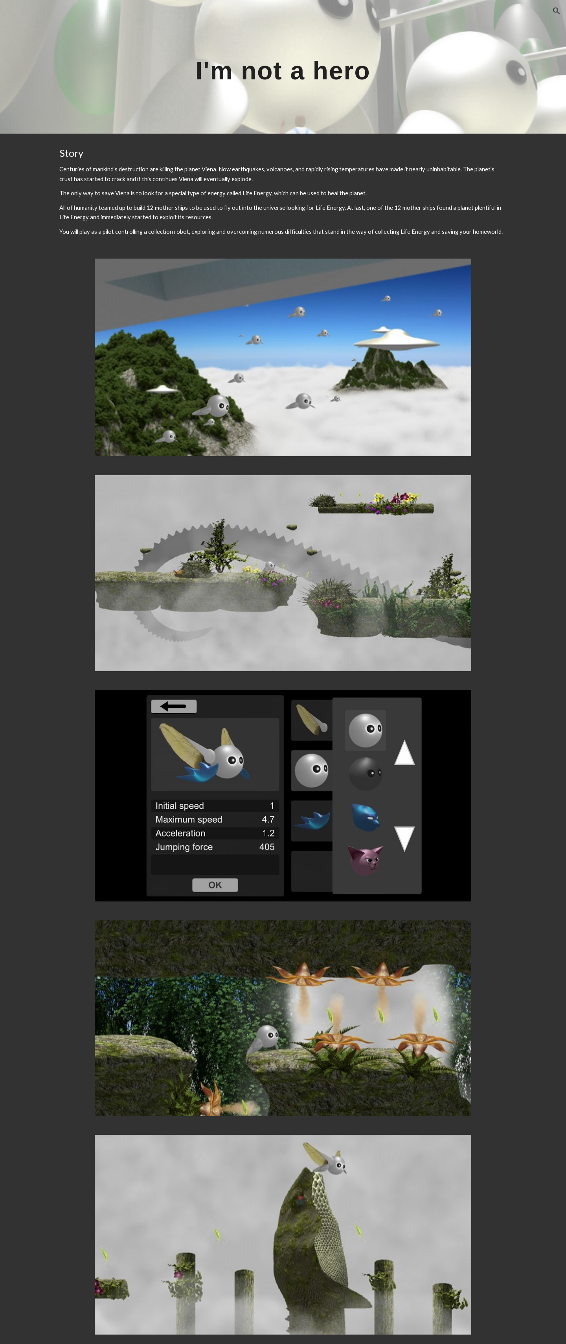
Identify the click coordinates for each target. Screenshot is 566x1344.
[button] (556, 11)
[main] (283, 66)
